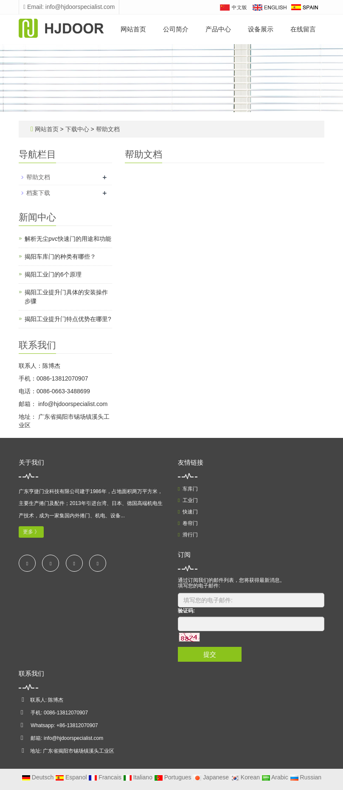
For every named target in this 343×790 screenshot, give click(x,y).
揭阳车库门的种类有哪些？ (60, 256)
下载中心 (78, 129)
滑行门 (188, 535)
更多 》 (31, 532)
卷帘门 (188, 523)
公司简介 (175, 29)
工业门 (188, 500)
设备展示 (260, 29)
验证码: (186, 611)
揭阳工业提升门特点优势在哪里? (68, 319)
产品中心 (218, 29)
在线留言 (303, 29)
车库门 (188, 489)
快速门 (188, 512)
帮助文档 (107, 129)
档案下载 (38, 192)
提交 (209, 654)
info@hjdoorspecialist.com (72, 404)
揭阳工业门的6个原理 (53, 274)
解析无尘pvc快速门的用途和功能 (68, 238)
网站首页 (133, 29)
